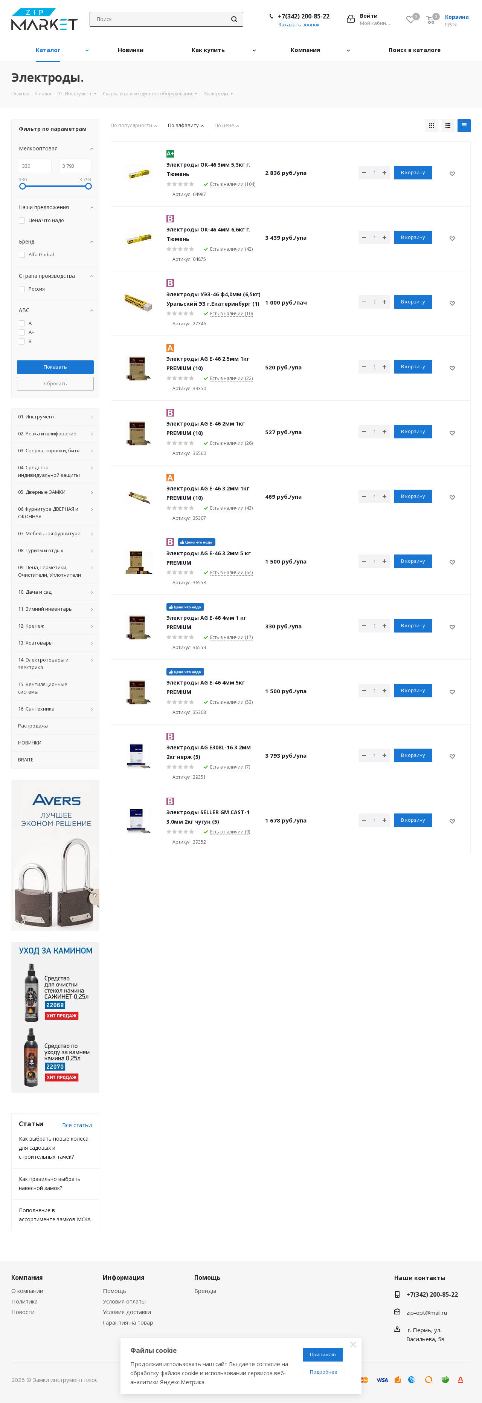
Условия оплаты (124, 1301)
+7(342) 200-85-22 (303, 16)
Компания (27, 1277)
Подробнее (323, 1371)
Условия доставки (127, 1312)
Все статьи (77, 1125)
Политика (24, 1301)
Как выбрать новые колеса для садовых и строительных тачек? (53, 1147)
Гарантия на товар (128, 1322)
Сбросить (55, 383)
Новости (23, 1312)
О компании (27, 1290)
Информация (124, 1277)
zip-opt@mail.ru (426, 1312)
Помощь (115, 1290)
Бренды (205, 1290)
